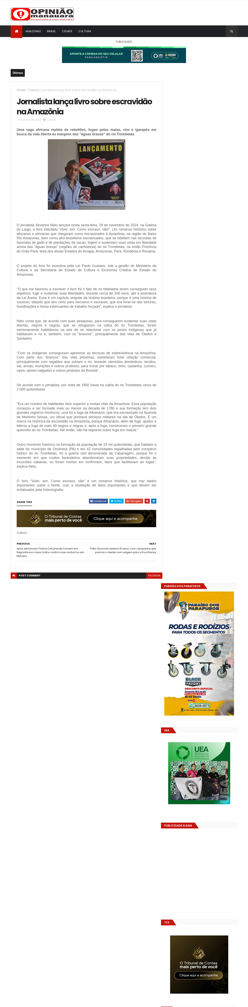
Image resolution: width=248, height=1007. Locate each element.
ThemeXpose (32, 1001)
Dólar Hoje (174, 735)
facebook (151, 584)
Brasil (51, 31)
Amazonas (33, 31)
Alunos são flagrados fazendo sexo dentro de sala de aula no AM (208, 598)
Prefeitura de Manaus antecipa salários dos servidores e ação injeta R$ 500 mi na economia (210, 584)
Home (21, 90)
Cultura (84, 31)
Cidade (67, 31)
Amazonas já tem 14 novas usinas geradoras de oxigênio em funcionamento (206, 616)
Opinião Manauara (187, 638)
